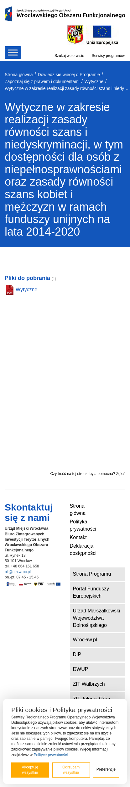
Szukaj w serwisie (69, 55)
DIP (77, 654)
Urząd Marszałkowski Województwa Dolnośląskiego (96, 618)
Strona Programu (92, 574)
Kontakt (78, 537)
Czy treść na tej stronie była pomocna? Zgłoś (87, 474)
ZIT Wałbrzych (89, 684)
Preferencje (106, 769)
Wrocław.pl (85, 639)
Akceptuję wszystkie (30, 770)
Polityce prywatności (51, 755)
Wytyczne (26, 289)
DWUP (80, 669)
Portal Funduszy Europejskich (91, 592)
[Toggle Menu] (13, 52)
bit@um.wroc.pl (18, 572)
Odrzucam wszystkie (71, 770)
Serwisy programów (108, 55)
